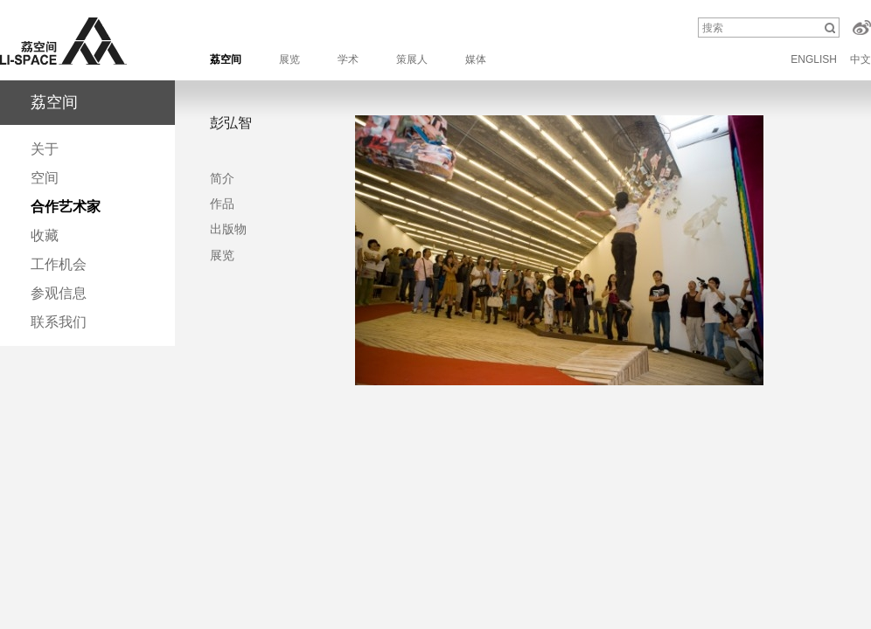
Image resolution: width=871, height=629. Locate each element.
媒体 (475, 59)
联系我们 (59, 321)
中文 (860, 59)
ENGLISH (814, 59)
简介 (222, 178)
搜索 (712, 28)
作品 (222, 204)
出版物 (228, 229)
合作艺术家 (66, 206)
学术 (348, 59)
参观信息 (59, 293)
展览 (289, 59)
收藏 (45, 235)
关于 (45, 149)
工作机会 (59, 264)
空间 (45, 177)
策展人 (412, 59)
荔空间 (225, 59)
